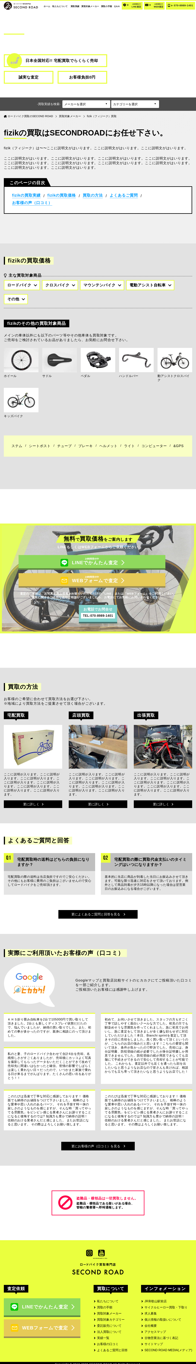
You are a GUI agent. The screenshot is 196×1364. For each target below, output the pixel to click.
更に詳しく (33, 792)
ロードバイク (22, 285)
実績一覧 (103, 1335)
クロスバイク (60, 285)
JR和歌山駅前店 (156, 1298)
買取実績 (75, 6)
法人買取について (109, 1329)
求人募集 (151, 1311)
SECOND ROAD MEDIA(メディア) (168, 1347)
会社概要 (151, 1323)
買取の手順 (106, 6)
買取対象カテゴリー (111, 1317)
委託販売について (109, 1323)
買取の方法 (93, 195)
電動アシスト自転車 (150, 285)
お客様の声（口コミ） (32, 203)
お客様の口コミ (107, 1341)
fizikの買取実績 (26, 195)
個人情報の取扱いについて (163, 1317)
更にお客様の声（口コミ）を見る (98, 1141)
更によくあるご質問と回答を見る (98, 904)
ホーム (47, 6)
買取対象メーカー (90, 6)
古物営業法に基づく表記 (161, 1335)
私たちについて (60, 6)
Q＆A (117, 6)
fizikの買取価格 (61, 195)
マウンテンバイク (102, 285)
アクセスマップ (155, 1329)
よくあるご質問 (124, 195)
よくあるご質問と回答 (112, 1347)
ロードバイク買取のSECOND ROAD (30, 116)
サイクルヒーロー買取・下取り (166, 1304)
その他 (16, 299)
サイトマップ (154, 1341)
